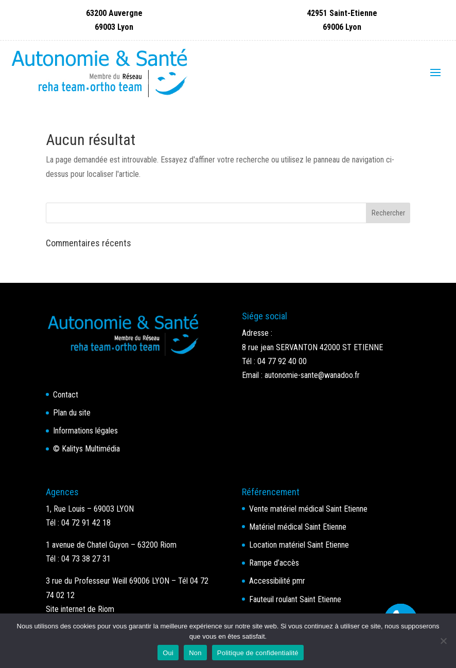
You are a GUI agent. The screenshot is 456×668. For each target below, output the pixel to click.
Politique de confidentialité (258, 653)
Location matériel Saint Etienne (299, 545)
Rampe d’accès (274, 563)
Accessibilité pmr (277, 581)
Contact (65, 395)
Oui (168, 653)
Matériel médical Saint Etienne (297, 527)
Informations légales (85, 431)
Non (195, 653)
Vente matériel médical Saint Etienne (308, 509)
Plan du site (72, 413)
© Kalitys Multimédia (86, 449)
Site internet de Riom (80, 609)
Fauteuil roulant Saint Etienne (295, 599)
